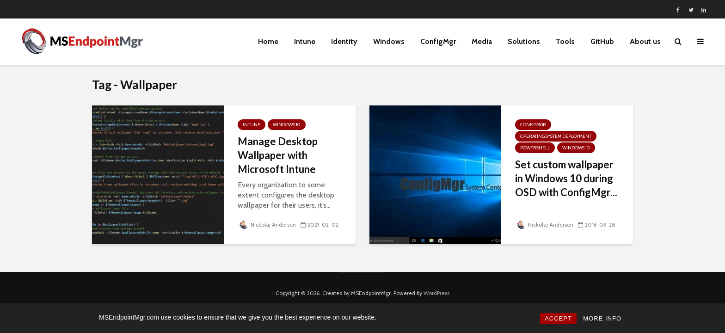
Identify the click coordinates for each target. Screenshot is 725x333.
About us (645, 41)
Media (482, 41)
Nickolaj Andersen (267, 224)
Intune (304, 41)
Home (268, 41)
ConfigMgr (438, 41)
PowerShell (535, 148)
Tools (565, 41)
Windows (389, 41)
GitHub (602, 41)
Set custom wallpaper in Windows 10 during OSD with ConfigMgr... (566, 178)
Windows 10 (287, 125)
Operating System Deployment (555, 136)
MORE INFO (602, 318)
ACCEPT (558, 318)
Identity (344, 41)
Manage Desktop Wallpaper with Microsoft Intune (278, 155)
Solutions (524, 41)
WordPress (436, 293)
